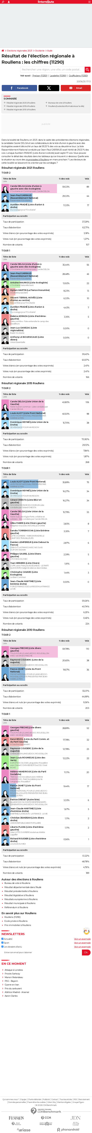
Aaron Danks (11, 996)
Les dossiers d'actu (11, 946)
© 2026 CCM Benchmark (46, 1105)
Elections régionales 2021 (19, 50)
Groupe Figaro (78, 1102)
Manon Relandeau (14, 977)
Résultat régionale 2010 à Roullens (21, 109)
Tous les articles (66, 1099)
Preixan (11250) (39, 75)
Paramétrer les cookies (36, 1102)
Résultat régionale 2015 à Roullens (21, 106)
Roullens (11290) (12, 917)
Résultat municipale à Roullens (19, 903)
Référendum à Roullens (16, 907)
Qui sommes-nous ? (10, 1099)
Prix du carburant (13, 988)
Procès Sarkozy (12, 973)
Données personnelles (17, 1102)
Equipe (23, 1099)
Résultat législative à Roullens (19, 895)
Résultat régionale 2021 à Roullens (21, 103)
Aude (49, 50)
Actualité (6, 939)
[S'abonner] (46, 952)
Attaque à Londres (14, 970)
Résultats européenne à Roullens (21, 899)
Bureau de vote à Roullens (17, 883)
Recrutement (84, 1099)
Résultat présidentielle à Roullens (21, 891)
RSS (75, 1099)
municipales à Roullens (37, 159)
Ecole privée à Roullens (16, 921)
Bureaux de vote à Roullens (59, 103)
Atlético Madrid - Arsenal (17, 992)
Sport (5, 942)
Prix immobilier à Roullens (17, 925)
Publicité (46, 1099)
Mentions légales (64, 1102)
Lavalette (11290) (58, 75)
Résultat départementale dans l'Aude (22, 887)
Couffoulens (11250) (78, 75)
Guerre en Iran (12, 984)
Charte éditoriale (34, 1099)
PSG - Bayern (11, 981)
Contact (54, 1099)
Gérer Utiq (51, 1102)
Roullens (51, 106)
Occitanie (40, 50)
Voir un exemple (82, 939)
